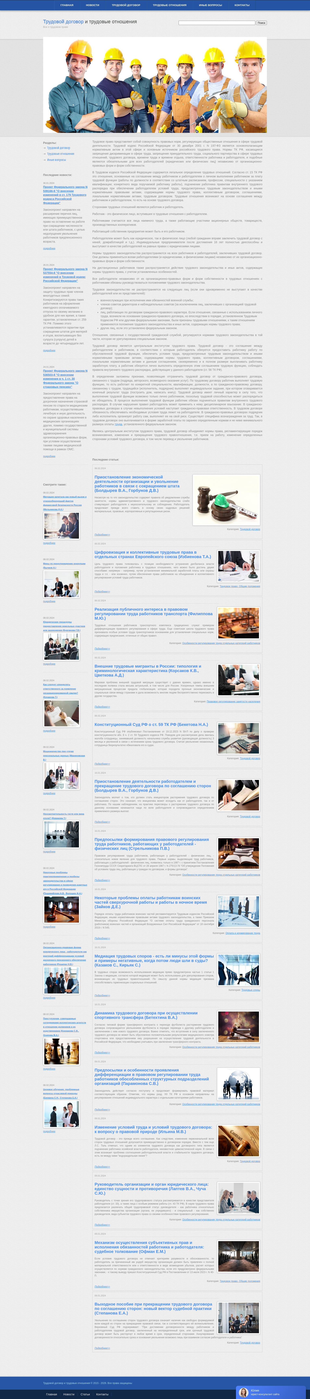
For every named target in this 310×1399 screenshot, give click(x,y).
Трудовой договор (126, 5)
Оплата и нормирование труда (243, 933)
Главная (67, 5)
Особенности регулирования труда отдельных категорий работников (221, 643)
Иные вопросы (210, 5)
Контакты (242, 5)
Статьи (85, 1394)
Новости (92, 5)
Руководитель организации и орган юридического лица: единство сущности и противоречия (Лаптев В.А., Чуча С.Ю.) (152, 1188)
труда (118, 424)
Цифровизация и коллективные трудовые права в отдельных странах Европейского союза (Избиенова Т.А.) (153, 554)
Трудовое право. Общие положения (240, 586)
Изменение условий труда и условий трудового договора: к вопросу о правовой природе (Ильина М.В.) (153, 1129)
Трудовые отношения (170, 5)
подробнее (49, 248)
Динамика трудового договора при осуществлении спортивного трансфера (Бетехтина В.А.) (146, 1015)
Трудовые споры (250, 990)
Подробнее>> (102, 534)
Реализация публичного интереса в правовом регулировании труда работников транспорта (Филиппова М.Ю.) (154, 613)
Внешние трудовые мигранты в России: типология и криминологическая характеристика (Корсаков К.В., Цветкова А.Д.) (148, 670)
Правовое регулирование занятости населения (233, 701)
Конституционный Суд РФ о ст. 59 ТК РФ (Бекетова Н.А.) (151, 724)
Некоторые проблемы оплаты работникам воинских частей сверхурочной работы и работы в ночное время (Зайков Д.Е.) (151, 902)
